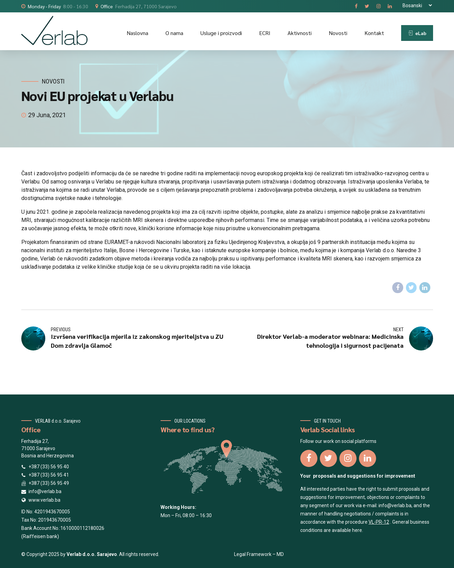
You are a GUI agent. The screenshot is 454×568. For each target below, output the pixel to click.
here (357, 530)
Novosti (338, 32)
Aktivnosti (300, 32)
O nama (174, 32)
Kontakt (374, 32)
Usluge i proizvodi (221, 32)
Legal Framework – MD (259, 554)
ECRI (264, 32)
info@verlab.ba (395, 505)
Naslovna (137, 32)
